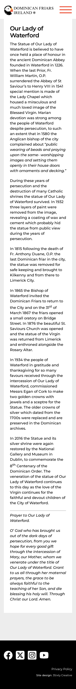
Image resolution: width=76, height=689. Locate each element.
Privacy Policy (61, 669)
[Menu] (65, 10)
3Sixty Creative (62, 675)
